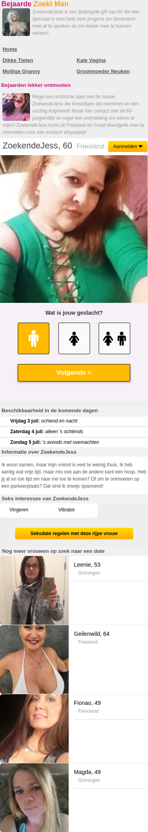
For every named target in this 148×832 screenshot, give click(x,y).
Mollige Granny (21, 71)
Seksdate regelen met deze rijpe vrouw (74, 533)
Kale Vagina (91, 60)
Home (10, 49)
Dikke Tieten (18, 60)
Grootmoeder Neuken (103, 71)
